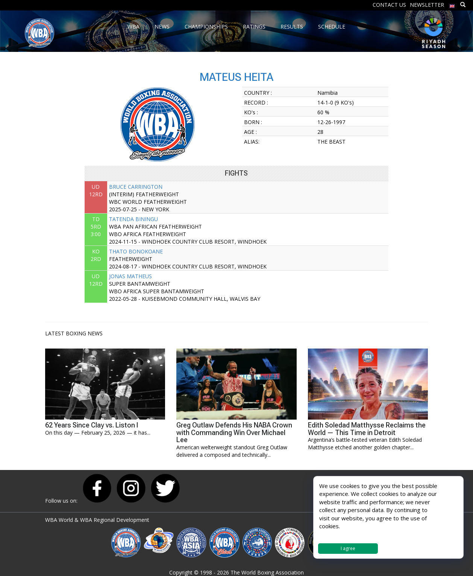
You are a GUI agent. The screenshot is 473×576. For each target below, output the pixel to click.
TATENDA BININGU (133, 219)
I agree (348, 548)
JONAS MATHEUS (130, 276)
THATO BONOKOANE (136, 251)
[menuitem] (452, 4)
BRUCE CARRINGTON (135, 186)
